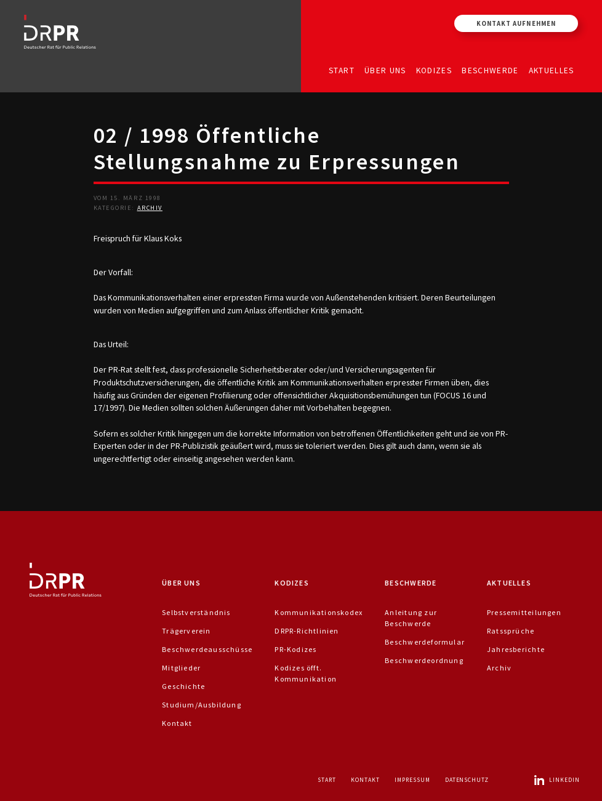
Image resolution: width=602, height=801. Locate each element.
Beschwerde (490, 70)
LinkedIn (556, 780)
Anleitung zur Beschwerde (411, 618)
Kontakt (177, 723)
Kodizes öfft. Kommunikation (306, 673)
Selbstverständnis (196, 612)
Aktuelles (551, 70)
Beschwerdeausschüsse (207, 649)
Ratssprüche (510, 630)
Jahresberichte (516, 649)
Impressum (412, 780)
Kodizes (434, 70)
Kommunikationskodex (319, 612)
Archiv (150, 208)
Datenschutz (467, 780)
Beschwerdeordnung (424, 660)
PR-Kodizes (295, 649)
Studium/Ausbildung (201, 704)
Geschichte (183, 686)
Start (342, 70)
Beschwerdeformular (425, 641)
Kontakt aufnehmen (516, 23)
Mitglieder (181, 667)
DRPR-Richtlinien (307, 630)
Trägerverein (186, 630)
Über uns (385, 70)
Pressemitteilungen (524, 612)
